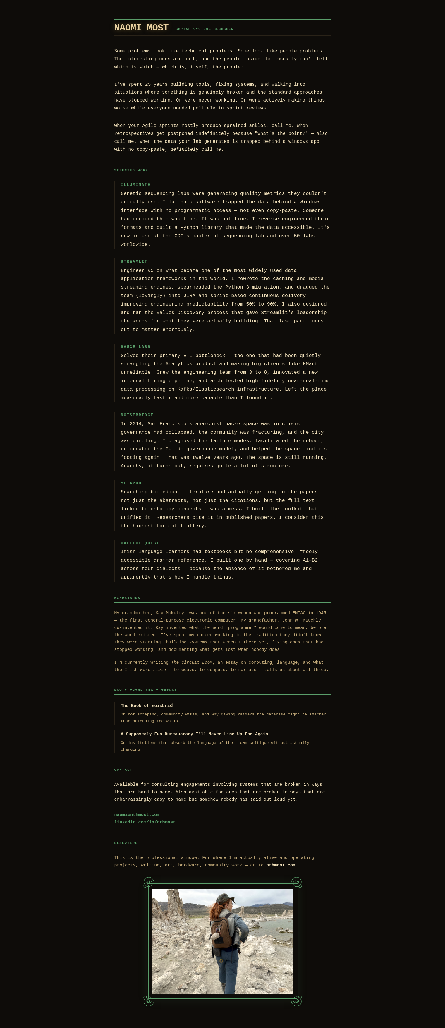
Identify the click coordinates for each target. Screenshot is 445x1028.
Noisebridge (137, 415)
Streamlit (134, 262)
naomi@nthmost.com (137, 814)
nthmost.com (280, 865)
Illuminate (136, 185)
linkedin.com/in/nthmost (145, 822)
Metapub (131, 483)
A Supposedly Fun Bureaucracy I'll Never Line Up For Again (194, 734)
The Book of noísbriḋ (147, 705)
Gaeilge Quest (140, 543)
